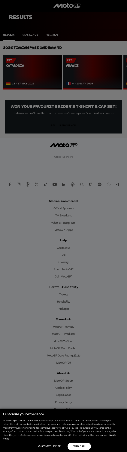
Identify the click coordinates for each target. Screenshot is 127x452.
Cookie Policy (63, 387)
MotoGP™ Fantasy (63, 326)
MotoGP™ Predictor (63, 334)
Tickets (63, 294)
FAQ (63, 255)
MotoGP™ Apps (63, 230)
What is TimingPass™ (63, 223)
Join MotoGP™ (63, 276)
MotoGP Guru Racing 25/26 (63, 355)
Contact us (63, 248)
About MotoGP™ (64, 269)
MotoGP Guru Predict (63, 348)
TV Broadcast (63, 215)
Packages (63, 308)
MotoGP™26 (63, 362)
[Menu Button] (5, 6)
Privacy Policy (63, 402)
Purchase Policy (63, 409)
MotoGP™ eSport (63, 341)
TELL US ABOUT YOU (63, 125)
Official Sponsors (63, 208)
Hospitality (63, 301)
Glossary (63, 262)
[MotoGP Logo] (67, 5)
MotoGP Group (63, 380)
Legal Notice (63, 395)
